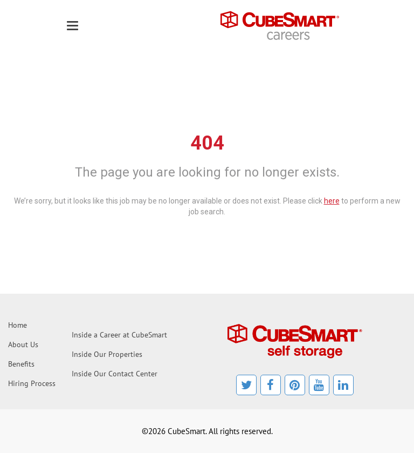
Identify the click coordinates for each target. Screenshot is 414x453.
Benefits (21, 364)
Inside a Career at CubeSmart (119, 335)
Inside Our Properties (107, 354)
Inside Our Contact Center (114, 373)
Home (17, 325)
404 (207, 143)
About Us (23, 344)
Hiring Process (32, 383)
